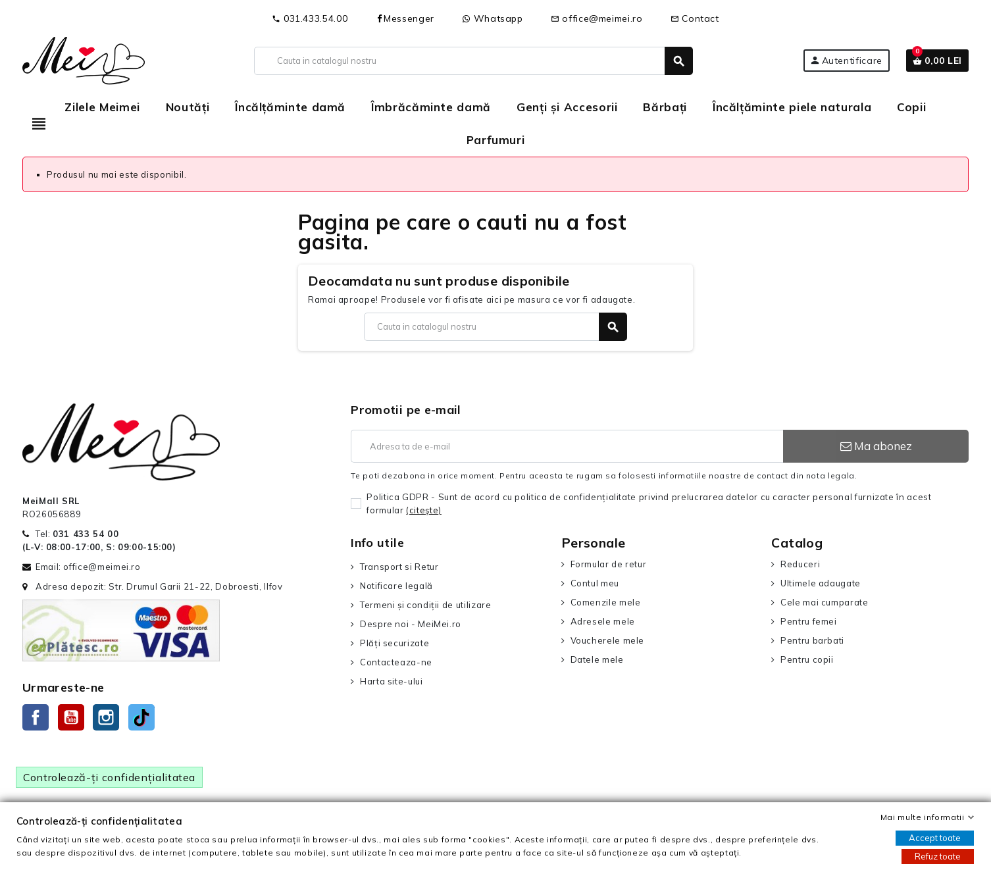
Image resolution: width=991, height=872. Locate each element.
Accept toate (935, 838)
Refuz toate (938, 856)
